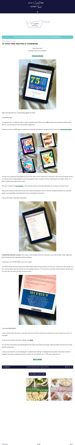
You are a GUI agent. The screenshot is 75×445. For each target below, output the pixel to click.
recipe (47, 367)
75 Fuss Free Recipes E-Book (35, 367)
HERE (31, 340)
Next (71, 444)
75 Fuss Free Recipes (66, 129)
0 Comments (6, 367)
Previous (5, 444)
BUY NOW (37, 359)
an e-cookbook (19, 186)
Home (39, 444)
